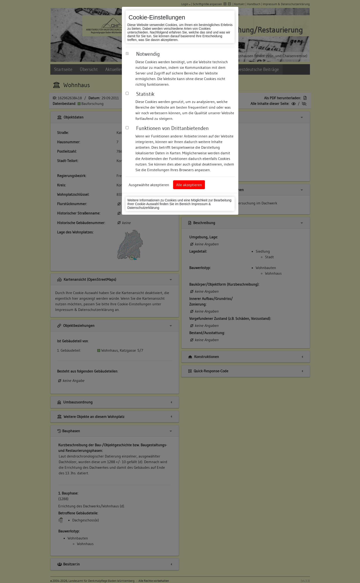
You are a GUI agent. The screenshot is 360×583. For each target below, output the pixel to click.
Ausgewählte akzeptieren (149, 184)
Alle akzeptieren (189, 184)
